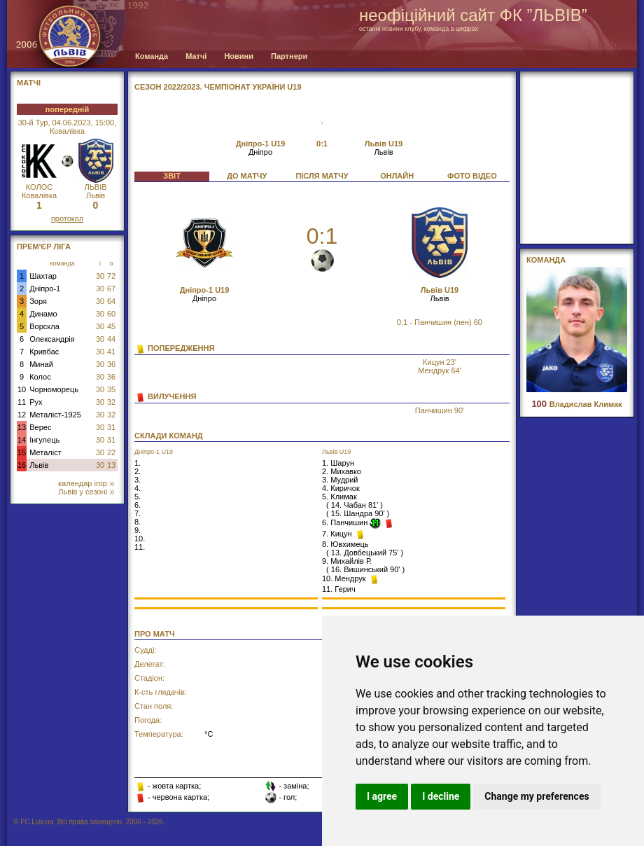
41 (111, 351)
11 (22, 402)
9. (137, 530)
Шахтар (43, 276)
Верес (40, 427)
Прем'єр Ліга (44, 246)
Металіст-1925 (55, 414)
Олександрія (52, 339)
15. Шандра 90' (358, 513)
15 (22, 452)
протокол (67, 218)
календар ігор (86, 483)
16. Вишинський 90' (365, 569)
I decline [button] (440, 796)
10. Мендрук (345, 578)
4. (137, 488)
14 (22, 440)
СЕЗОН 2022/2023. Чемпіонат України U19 (218, 87)
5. (137, 496)
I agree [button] (382, 796)
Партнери (289, 56)
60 (111, 314)
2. (137, 471)
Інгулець (44, 440)
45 (111, 326)
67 (111, 288)
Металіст (45, 452)
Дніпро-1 (44, 288)
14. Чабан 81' (354, 505)
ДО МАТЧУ (247, 176)
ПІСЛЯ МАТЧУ (321, 176)
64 (111, 301)
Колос (39, 377)
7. (137, 513)
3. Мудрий (340, 480)
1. (137, 463)
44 (111, 339)
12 (22, 414)
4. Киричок (341, 488)
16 (22, 465)
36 (111, 364)
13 (22, 427)
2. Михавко (341, 471)
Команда (151, 56)
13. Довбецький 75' (365, 552)
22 (111, 452)
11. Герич (339, 589)
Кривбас (44, 351)
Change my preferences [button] (536, 796)
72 (111, 276)
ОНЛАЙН (397, 176)
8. (137, 522)
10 (22, 389)
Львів (38, 465)
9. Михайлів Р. (347, 561)
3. (137, 480)
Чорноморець (53, 389)
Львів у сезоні (86, 491)
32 (111, 402)
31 (111, 427)
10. (139, 538)
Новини (238, 56)
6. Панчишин (346, 522)
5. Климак (339, 496)
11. (139, 547)
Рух (35, 402)
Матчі (196, 56)
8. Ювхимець (345, 544)
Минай (41, 364)
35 (111, 389)
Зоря (38, 301)
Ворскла (44, 326)
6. (137, 505)
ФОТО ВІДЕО (472, 176)
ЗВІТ (172, 176)
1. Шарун (338, 463)
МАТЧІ (29, 82)
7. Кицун (338, 533)
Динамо (43, 314)
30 (100, 276)
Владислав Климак (576, 404)
